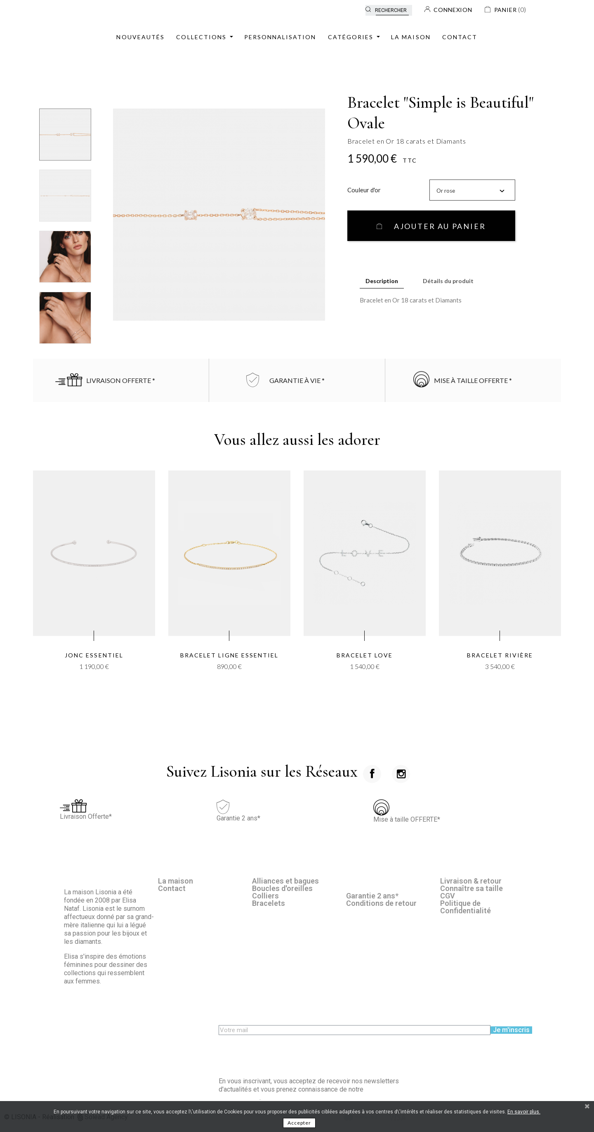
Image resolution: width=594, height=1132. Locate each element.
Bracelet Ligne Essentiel (229, 655)
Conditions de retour (381, 903)
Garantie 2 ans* (372, 895)
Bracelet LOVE (365, 655)
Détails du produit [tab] (448, 280)
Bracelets (268, 903)
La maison (175, 881)
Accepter (299, 1123)
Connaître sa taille (471, 888)
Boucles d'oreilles (282, 888)
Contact (172, 888)
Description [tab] (381, 280)
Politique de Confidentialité (465, 907)
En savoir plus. (523, 1112)
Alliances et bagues (285, 881)
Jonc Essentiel (94, 655)
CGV (447, 895)
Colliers (265, 895)
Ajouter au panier (438, 226)
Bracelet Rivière (500, 655)
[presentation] (281, 1051)
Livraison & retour (471, 881)
